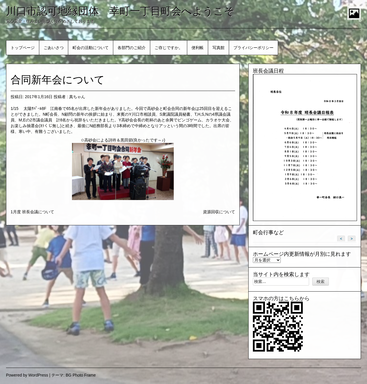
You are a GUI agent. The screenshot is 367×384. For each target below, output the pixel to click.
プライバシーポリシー (253, 47)
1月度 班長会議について (32, 212)
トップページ (23, 47)
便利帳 (198, 47)
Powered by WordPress (27, 375)
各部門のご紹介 (132, 47)
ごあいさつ (54, 47)
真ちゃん (77, 96)
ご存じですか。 (169, 47)
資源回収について (219, 212)
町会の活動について (91, 47)
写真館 (218, 47)
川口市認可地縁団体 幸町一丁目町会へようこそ (120, 11)
